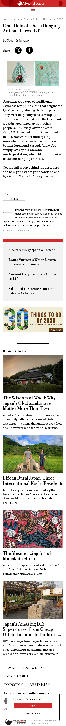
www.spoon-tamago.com (16, 229)
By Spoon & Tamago (16, 40)
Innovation (13, 685)
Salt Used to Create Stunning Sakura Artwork (31, 291)
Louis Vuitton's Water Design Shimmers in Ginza (32, 262)
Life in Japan (40, 685)
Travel (10, 668)
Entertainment (17, 676)
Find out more (33, 713)
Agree (33, 705)
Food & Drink (34, 668)
